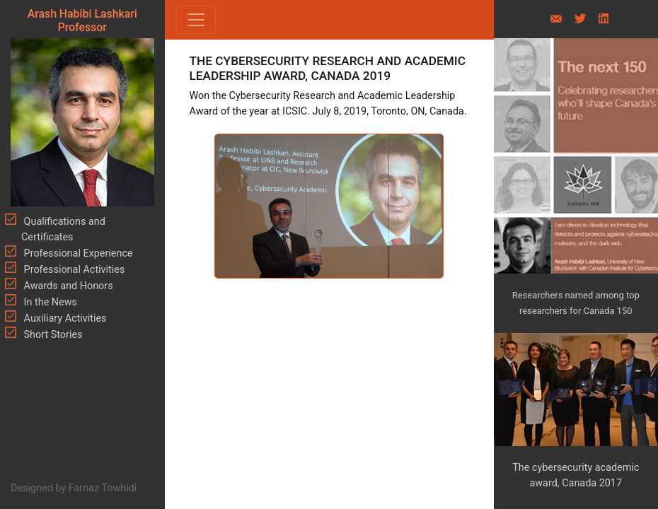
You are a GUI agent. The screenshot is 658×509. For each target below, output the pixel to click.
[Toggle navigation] (196, 20)
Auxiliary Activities (64, 318)
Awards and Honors (67, 286)
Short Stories (52, 335)
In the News (49, 302)
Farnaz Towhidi (103, 488)
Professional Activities (73, 270)
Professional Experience (77, 253)
